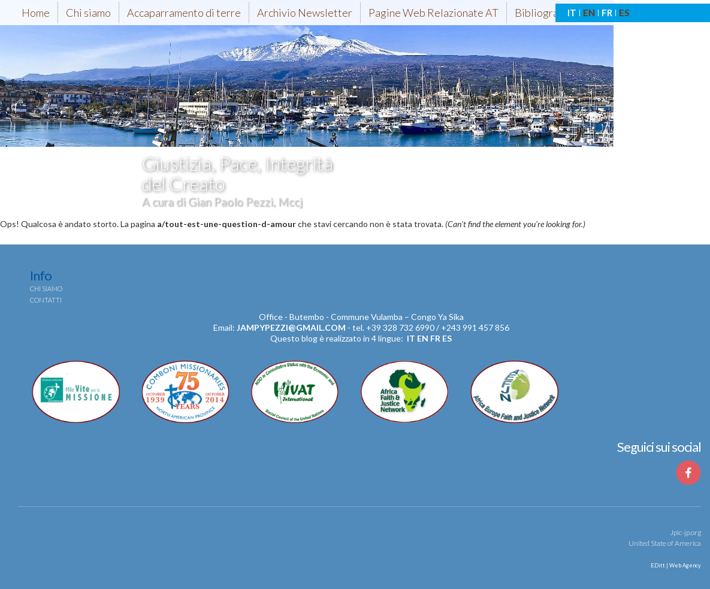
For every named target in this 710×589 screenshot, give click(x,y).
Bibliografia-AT (551, 12)
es (447, 338)
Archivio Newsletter (304, 12)
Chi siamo (88, 12)
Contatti (46, 300)
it (411, 338)
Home (36, 12)
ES (624, 12)
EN (589, 12)
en (422, 338)
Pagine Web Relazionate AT (433, 12)
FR (607, 12)
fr (435, 338)
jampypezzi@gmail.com (291, 327)
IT (571, 12)
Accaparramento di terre (184, 12)
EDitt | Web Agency (675, 565)
